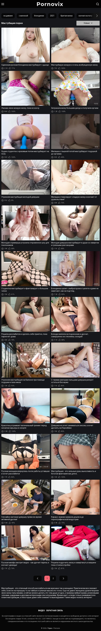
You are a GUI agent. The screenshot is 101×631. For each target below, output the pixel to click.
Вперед (63, 579)
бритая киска (66, 16)
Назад (37, 579)
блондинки (39, 16)
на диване (8, 16)
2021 (52, 16)
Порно (49, 628)
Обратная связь (54, 610)
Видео (41, 610)
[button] (94, 16)
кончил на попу (85, 16)
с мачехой (23, 16)
